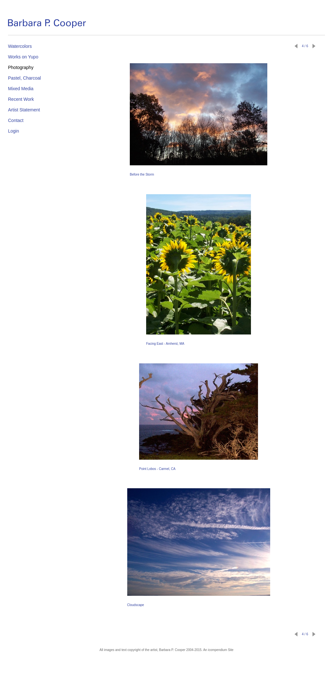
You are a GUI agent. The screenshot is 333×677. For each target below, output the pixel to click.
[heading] (47, 24)
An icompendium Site (218, 650)
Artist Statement (24, 109)
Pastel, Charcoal (24, 78)
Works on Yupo (23, 56)
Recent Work (21, 99)
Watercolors (20, 46)
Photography (20, 67)
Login (13, 131)
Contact (15, 120)
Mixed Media (20, 88)
